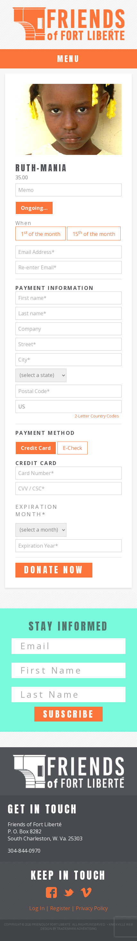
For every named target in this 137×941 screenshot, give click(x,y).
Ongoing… (34, 207)
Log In (37, 908)
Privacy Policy (92, 908)
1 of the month (40, 233)
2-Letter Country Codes (97, 416)
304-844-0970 (24, 850)
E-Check (72, 448)
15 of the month (94, 233)
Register (60, 908)
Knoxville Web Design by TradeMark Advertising (86, 926)
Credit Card (36, 448)
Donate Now (53, 569)
